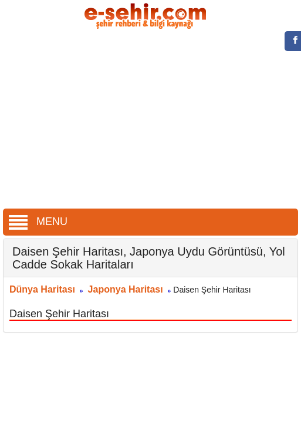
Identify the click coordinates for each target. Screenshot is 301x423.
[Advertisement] (151, 120)
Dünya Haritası (42, 289)
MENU (38, 221)
